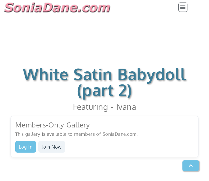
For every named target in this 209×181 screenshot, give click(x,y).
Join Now (52, 147)
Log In (25, 147)
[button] (183, 7)
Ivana (126, 107)
